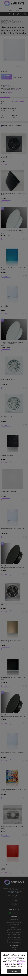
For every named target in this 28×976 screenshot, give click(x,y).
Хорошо (14, 971)
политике (14, 958)
